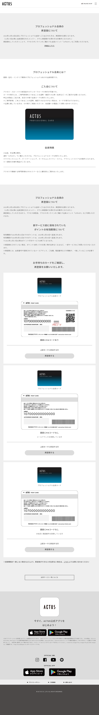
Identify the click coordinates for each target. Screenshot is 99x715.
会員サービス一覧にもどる (49, 577)
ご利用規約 (52, 682)
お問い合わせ (68, 682)
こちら (66, 562)
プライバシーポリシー (34, 682)
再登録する (49, 356)
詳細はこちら (49, 46)
